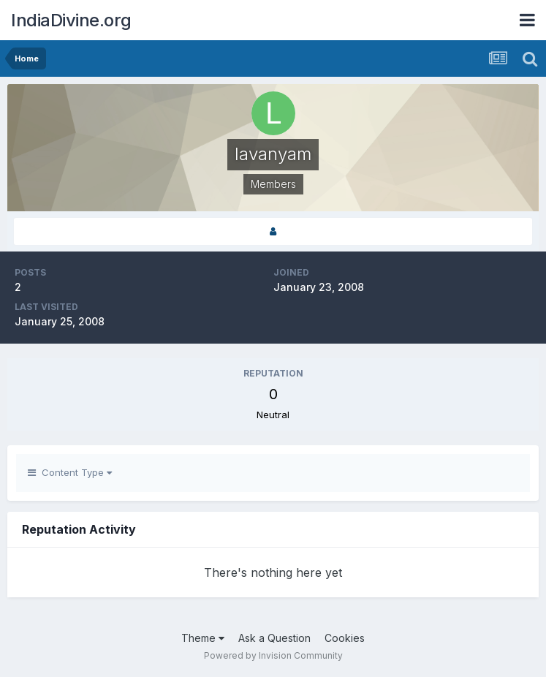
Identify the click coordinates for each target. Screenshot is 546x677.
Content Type (70, 472)
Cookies (345, 638)
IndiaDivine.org (71, 20)
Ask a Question (274, 638)
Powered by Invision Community (273, 655)
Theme (202, 638)
